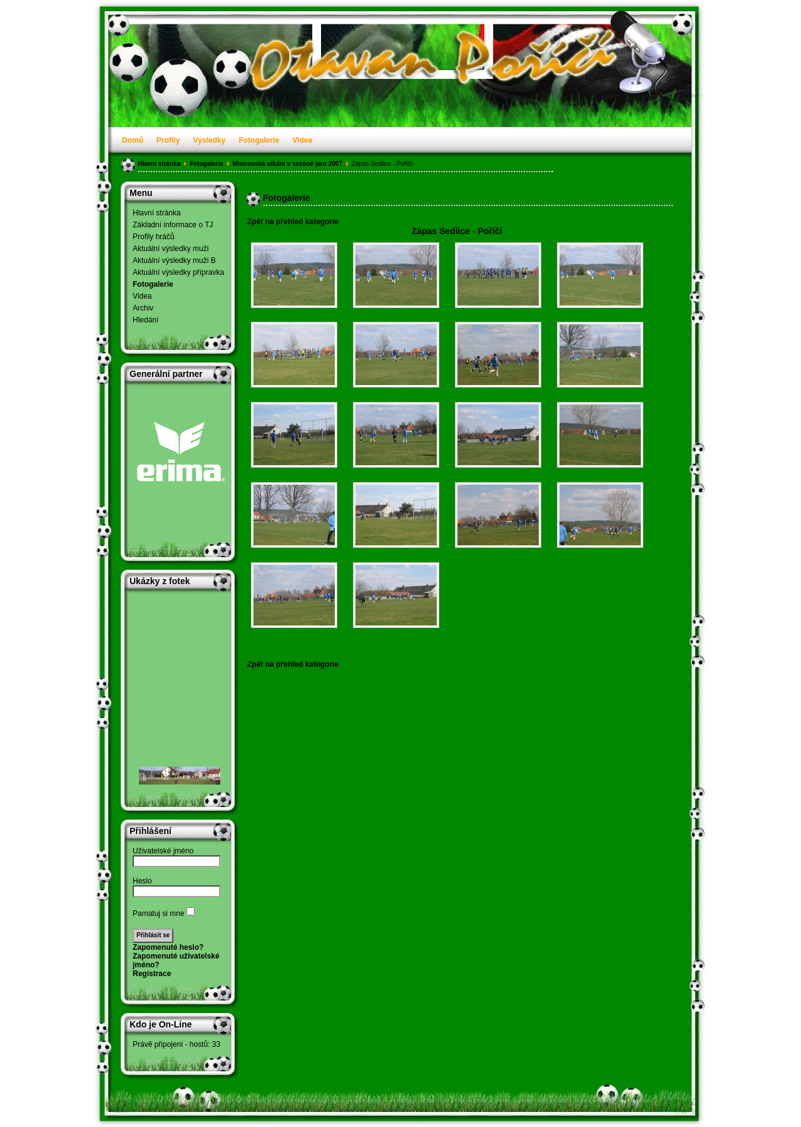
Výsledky (209, 140)
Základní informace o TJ (173, 224)
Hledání (145, 320)
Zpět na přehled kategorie (293, 221)
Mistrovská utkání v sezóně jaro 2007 (287, 163)
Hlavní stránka (159, 163)
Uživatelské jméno (163, 851)
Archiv (143, 308)
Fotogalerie (258, 140)
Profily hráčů (154, 236)
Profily (168, 140)
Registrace (152, 973)
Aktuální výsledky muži (170, 248)
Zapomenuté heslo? (168, 947)
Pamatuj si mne (159, 913)
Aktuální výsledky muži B (174, 260)
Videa (302, 140)
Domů (132, 140)
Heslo (142, 881)
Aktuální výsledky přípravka (178, 272)
